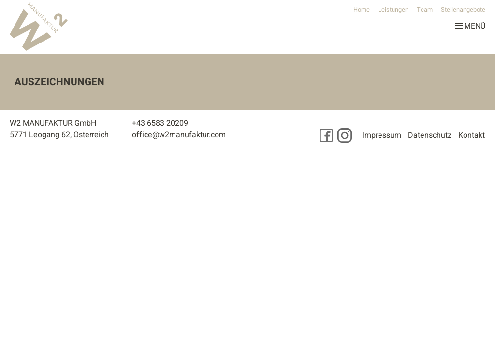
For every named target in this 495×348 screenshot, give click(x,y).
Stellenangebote (463, 9)
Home (361, 9)
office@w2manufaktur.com (179, 135)
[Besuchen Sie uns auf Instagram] (344, 135)
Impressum (382, 135)
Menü (470, 24)
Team (425, 9)
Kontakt (471, 135)
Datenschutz (429, 135)
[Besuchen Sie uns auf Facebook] (326, 135)
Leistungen (393, 9)
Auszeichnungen (59, 81)
